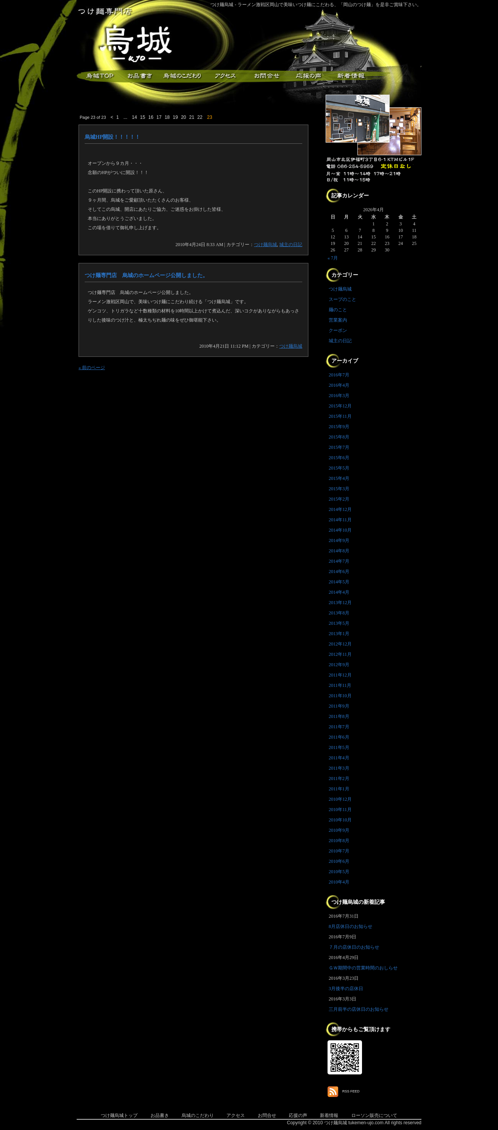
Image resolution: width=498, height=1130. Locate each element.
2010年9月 (339, 830)
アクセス (224, 76)
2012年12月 (340, 644)
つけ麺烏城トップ (119, 1115)
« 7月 (333, 258)
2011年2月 (339, 778)
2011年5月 (339, 747)
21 (191, 117)
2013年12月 (340, 602)
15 (142, 117)
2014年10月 (340, 530)
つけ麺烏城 (98, 76)
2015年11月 (340, 416)
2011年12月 (340, 675)
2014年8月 (339, 551)
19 (175, 117)
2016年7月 (339, 375)
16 (150, 117)
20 (183, 117)
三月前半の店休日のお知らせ (358, 1009)
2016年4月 (339, 385)
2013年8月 (339, 613)
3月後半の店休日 (346, 988)
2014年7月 (339, 561)
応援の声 (298, 1115)
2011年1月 (339, 789)
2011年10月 (340, 695)
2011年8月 (339, 716)
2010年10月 (340, 820)
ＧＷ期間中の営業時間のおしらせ (363, 968)
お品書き (140, 76)
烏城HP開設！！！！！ (112, 137)
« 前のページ (92, 367)
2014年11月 (340, 519)
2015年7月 (339, 447)
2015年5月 (339, 468)
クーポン (338, 330)
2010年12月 (340, 799)
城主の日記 (290, 244)
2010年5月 (339, 871)
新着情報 (350, 76)
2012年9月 (339, 664)
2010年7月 (339, 851)
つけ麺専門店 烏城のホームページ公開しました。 (146, 275)
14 (134, 117)
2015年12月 (340, 406)
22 (199, 117)
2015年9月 (339, 426)
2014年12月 (340, 509)
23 (209, 117)
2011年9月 (339, 706)
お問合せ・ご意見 (266, 76)
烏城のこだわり (198, 1115)
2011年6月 (339, 737)
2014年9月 (339, 540)
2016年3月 (339, 395)
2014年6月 (339, 571)
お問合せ (267, 1115)
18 (167, 117)
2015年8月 (339, 437)
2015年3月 (339, 488)
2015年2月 (339, 499)
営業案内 (338, 320)
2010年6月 (339, 861)
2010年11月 (340, 809)
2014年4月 (339, 592)
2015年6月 (339, 457)
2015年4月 (339, 478)
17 (158, 117)
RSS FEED (351, 1091)
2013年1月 (339, 633)
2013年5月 (339, 623)
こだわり (182, 76)
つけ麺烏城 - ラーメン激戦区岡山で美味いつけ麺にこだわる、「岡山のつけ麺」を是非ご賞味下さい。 (315, 4)
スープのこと (342, 299)
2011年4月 (339, 757)
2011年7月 (339, 726)
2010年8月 (339, 840)
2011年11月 (340, 685)
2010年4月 (339, 882)
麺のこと (338, 309)
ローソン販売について (374, 1115)
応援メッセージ (308, 76)
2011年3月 (339, 768)
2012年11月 (340, 654)
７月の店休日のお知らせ (354, 947)
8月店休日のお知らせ (350, 926)
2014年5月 (339, 582)
